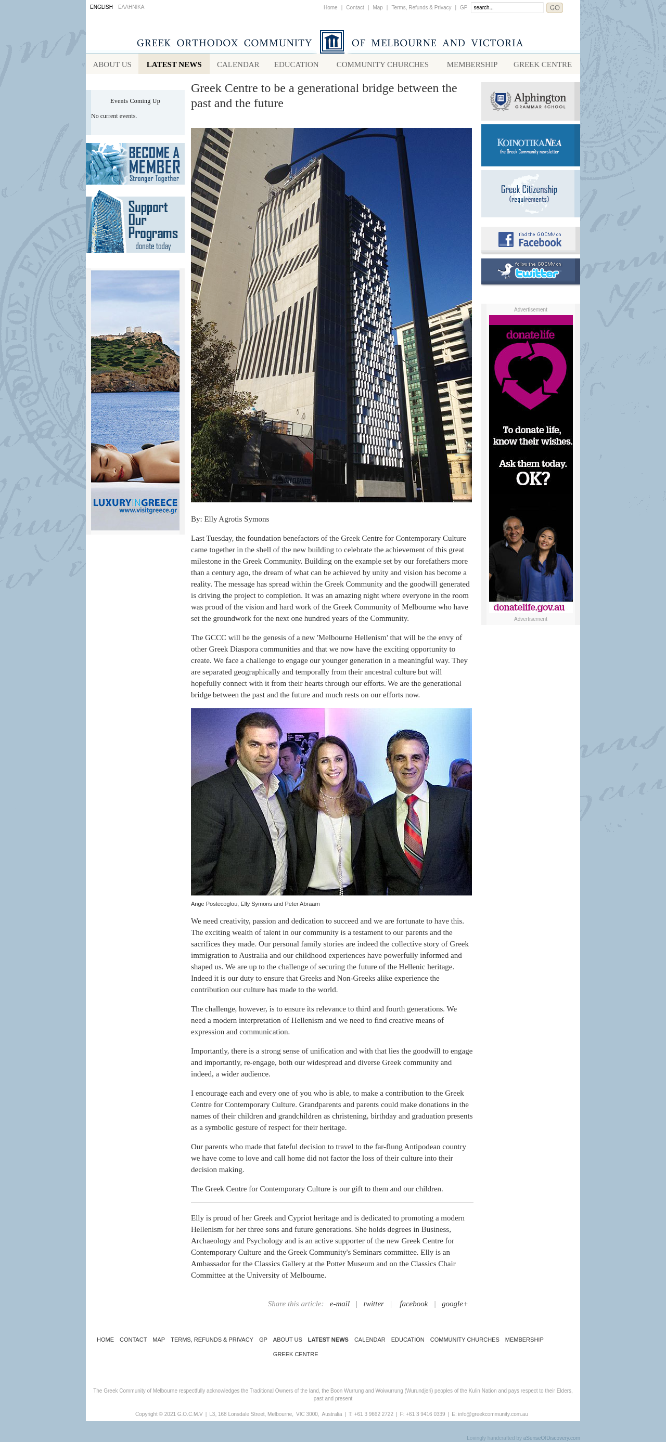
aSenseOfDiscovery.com (551, 1438)
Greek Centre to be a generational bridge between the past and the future (324, 95)
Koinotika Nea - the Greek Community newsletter (530, 145)
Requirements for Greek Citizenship (530, 193)
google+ (455, 1304)
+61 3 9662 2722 (373, 1414)
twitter (374, 1304)
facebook (414, 1304)
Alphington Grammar (530, 101)
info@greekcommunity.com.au (493, 1414)
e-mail (340, 1304)
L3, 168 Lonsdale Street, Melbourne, (251, 1414)
